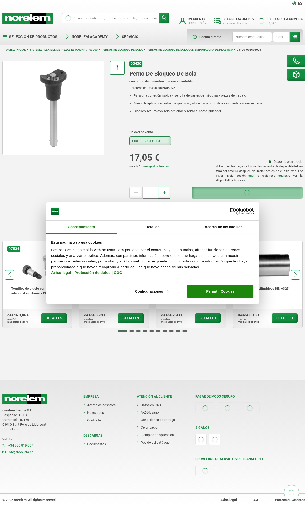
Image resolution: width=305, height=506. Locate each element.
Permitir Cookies (220, 291)
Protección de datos (92, 273)
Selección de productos (29, 36)
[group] (37, 284)
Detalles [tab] (152, 227)
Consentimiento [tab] (81, 227)
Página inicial (15, 49)
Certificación (150, 427)
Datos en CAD (151, 405)
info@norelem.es (17, 452)
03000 (93, 49)
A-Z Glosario (150, 412)
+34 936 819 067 (17, 445)
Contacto (94, 420)
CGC (118, 273)
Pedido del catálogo (155, 442)
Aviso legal (61, 273)
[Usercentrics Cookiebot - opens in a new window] (233, 211)
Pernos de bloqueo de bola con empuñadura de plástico (190, 49)
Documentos (96, 444)
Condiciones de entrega (158, 420)
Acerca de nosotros (101, 405)
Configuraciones (152, 291)
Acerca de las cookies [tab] (223, 227)
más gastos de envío (156, 166)
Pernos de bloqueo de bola (122, 49)
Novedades (95, 413)
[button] (122, 331)
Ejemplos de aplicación (157, 435)
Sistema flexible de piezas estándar (57, 49)
